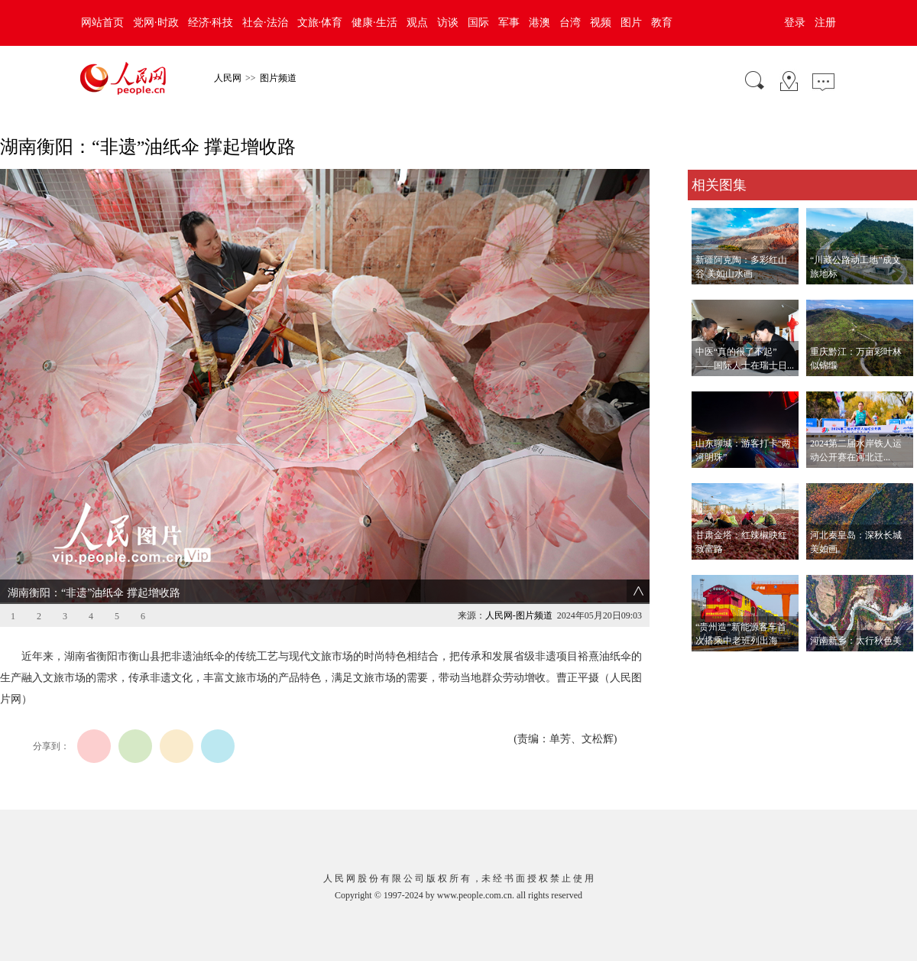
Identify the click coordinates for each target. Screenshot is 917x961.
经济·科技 (211, 22)
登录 (794, 22)
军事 (509, 22)
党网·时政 (156, 22)
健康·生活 (374, 22)
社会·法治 (265, 22)
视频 (600, 22)
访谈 (447, 22)
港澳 (539, 22)
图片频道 (278, 78)
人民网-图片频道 (518, 615)
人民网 (227, 78)
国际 (478, 22)
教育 (661, 22)
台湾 (570, 22)
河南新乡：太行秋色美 (856, 640)
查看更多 (709, 667)
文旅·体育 (320, 22)
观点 (417, 22)
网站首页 (102, 22)
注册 (825, 22)
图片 (631, 22)
